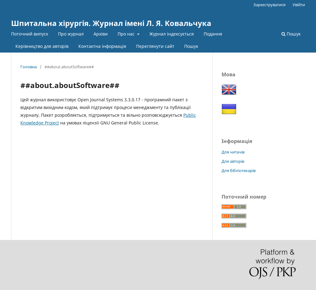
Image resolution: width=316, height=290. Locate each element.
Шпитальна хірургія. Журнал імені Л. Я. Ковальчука (111, 23)
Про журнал (71, 34)
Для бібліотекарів (239, 170)
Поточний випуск (29, 34)
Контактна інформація (102, 46)
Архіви (101, 34)
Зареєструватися (269, 4)
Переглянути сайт (155, 46)
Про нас (127, 34)
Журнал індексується (171, 34)
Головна (28, 66)
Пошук (191, 46)
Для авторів (233, 161)
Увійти (299, 4)
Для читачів (233, 152)
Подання (213, 34)
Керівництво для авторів (42, 46)
